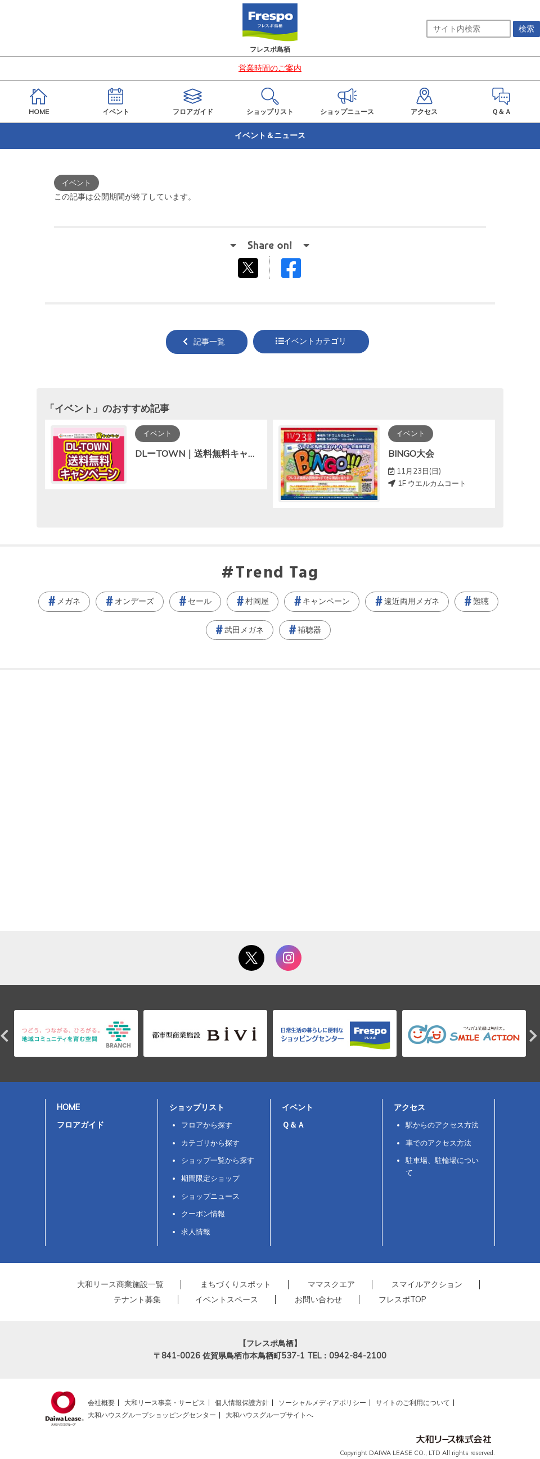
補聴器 (309, 630)
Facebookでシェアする (298, 270)
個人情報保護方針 (242, 1402)
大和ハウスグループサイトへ (269, 1415)
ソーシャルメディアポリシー (322, 1402)
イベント (297, 1107)
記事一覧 (209, 342)
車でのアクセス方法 (438, 1142)
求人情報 (195, 1231)
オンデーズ (134, 601)
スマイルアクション (427, 1284)
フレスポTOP (402, 1299)
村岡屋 (257, 601)
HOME (68, 1107)
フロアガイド (80, 1125)
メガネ (68, 601)
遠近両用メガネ (411, 601)
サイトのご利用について (413, 1402)
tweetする (249, 267)
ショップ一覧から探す (217, 1160)
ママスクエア (331, 1284)
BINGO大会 (411, 453)
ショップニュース (210, 1196)
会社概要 (101, 1402)
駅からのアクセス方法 (442, 1124)
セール (200, 601)
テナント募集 (137, 1299)
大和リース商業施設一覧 (120, 1284)
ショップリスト (196, 1107)
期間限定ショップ (210, 1178)
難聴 (481, 601)
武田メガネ (244, 630)
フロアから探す (206, 1124)
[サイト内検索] (468, 29)
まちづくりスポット (235, 1284)
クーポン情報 (203, 1213)
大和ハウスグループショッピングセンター (152, 1415)
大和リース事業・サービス (164, 1402)
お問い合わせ (318, 1299)
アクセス (409, 1107)
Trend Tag (277, 574)
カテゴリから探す (210, 1142)
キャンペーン (326, 601)
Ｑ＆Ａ (293, 1125)
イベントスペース (226, 1299)
